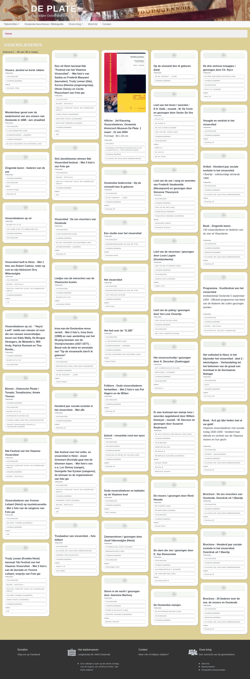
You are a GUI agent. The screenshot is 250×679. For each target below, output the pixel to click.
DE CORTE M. (160, 123)
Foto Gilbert (60, 571)
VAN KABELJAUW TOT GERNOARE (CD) (22, 229)
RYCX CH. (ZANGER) (213, 89)
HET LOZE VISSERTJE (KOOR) (167, 333)
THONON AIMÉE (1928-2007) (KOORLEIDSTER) (25, 420)
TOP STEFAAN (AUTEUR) (115, 295)
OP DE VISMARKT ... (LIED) (67, 375)
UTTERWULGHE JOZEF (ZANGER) (119, 547)
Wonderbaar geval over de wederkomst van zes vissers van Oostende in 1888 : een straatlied (25, 116)
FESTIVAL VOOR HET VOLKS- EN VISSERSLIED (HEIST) (25, 289)
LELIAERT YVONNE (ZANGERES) (20, 523)
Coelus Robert (61, 382)
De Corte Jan (210, 396)
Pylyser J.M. (61, 566)
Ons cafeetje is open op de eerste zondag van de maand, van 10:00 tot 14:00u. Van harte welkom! (99, 666)
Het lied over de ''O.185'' (118, 330)
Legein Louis (160, 286)
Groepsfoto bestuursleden (213, 670)
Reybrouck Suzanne (162, 471)
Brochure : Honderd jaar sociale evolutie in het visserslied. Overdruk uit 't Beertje (222, 548)
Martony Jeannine (112, 621)
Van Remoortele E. (162, 581)
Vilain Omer (110, 306)
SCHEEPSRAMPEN (113, 450)
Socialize (22, 649)
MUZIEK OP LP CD (14, 225)
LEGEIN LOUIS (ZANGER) (165, 279)
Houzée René (160, 526)
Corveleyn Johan (13, 88)
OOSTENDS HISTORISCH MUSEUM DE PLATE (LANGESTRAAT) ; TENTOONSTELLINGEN (124, 149)
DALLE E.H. (159, 119)
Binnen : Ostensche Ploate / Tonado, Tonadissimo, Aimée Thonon (22, 392)
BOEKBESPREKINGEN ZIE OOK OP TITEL (122, 244)
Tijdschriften (11, 24)
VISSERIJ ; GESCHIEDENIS (215, 454)
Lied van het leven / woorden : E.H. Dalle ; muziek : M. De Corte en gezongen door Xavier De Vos (173, 109)
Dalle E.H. (159, 148)
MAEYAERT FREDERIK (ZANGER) (69, 123)
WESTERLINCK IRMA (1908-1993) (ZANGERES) (74, 366)
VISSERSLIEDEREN (14, 81)
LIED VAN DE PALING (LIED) (166, 320)
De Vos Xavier (160, 156)
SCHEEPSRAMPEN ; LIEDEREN (19, 135)
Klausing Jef (11, 194)
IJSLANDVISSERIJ (113, 446)
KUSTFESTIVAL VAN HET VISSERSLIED (220, 330)
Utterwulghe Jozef (112, 567)
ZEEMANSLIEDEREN (213, 252)
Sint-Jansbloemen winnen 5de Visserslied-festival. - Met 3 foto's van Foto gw (75, 162)
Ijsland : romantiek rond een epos (124, 435)
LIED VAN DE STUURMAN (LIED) (168, 266)
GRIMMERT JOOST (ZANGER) (67, 500)
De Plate (54, 9)
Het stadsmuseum (88, 649)
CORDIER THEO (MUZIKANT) (67, 555)
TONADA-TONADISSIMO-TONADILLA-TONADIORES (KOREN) (21, 426)
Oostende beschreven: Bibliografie (44, 24)
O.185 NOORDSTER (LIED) (17, 131)
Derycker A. (159, 388)
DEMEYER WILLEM (162, 447)
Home (8, 33)
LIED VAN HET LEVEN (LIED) (166, 132)
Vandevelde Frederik (163, 223)
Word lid (92, 24)
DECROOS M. (160, 451)
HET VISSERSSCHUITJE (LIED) (167, 368)
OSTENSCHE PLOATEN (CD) (18, 416)
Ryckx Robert (111, 361)
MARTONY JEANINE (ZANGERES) (119, 614)
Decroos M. (159, 467)
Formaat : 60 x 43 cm (116, 136)
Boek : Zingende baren (217, 226)
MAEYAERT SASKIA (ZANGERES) (69, 119)
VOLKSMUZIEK (12, 76)
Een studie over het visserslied (123, 233)
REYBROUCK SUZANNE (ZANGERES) (169, 456)
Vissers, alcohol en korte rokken (24, 70)
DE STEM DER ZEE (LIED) (165, 574)
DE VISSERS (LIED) (163, 506)
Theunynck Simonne (162, 227)
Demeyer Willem (161, 463)
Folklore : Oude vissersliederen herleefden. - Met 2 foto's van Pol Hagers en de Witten (124, 389)
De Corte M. (159, 152)
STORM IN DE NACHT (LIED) (117, 610)
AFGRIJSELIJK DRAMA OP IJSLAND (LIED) (122, 455)
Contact (106, 24)
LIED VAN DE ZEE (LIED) (165, 207)
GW (8, 534)
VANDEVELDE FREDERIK (165, 211)
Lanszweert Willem (63, 304)
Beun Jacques (111, 512)
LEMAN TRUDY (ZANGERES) (18, 599)
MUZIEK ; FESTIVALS (15, 284)
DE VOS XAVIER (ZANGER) (165, 128)
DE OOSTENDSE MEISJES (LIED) (168, 611)
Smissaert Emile (112, 255)
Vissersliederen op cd (18, 218)
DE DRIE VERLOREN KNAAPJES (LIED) (220, 76)
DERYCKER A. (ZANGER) (165, 372)
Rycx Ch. (208, 96)
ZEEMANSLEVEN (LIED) (115, 551)
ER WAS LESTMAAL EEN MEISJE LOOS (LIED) (173, 434)
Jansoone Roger (13, 189)
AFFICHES (110, 143)
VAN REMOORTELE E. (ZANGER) (168, 569)
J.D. (8, 302)
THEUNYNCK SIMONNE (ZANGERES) (169, 216)
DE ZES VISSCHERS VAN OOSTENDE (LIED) (24, 144)
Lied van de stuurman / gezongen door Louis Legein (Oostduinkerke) (174, 255)
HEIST (207, 385)
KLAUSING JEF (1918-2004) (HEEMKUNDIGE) (74, 551)
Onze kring (75, 24)
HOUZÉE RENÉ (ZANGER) (165, 510)
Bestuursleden (208, 666)
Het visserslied (113, 279)
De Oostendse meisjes (167, 605)
